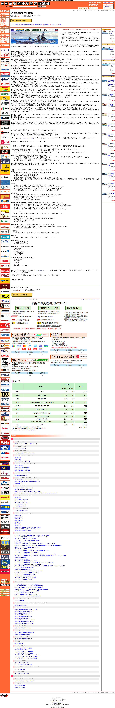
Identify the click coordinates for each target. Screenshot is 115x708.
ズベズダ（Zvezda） (5, 280)
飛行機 (6, 3)
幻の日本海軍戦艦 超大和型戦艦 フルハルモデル (25, 620)
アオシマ (16, 455)
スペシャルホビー (5, 275)
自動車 (14, 3)
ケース (44, 3)
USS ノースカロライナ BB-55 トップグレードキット (26, 443)
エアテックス (5, 127)
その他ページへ (5, 32)
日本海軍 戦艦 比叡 (19, 643)
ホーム (73, 692)
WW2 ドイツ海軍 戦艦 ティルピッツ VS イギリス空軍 (26, 594)
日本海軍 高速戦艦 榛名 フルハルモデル (23, 613)
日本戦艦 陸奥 (18, 459)
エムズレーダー (5, 581)
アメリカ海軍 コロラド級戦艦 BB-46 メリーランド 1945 (26, 552)
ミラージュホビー (5, 487)
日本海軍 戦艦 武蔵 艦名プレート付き (23, 628)
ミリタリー (21, 441)
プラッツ (5, 409)
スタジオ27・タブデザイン (5, 270)
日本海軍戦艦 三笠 (18, 483)
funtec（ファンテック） (5, 384)
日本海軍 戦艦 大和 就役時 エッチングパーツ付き (25, 569)
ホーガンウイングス (5, 433)
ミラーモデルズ (5, 492)
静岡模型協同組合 (5, 246)
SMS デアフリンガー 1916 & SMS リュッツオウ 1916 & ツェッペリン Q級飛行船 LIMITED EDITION (36, 493)
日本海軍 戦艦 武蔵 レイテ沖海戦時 (22, 559)
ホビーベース (5, 447)
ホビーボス (5, 452)
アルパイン (5, 93)
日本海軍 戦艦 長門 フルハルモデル (22, 614)
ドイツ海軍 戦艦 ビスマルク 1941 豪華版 (23, 648)
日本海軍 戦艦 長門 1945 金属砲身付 (22, 469)
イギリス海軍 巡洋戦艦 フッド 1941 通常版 (24, 651)
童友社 (16, 671)
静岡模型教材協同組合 (19, 666)
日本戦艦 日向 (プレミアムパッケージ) (23, 530)
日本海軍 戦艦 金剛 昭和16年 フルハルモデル (24, 621)
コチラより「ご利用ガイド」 (30, 430)
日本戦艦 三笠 (18, 525)
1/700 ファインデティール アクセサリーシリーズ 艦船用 (35, 602)
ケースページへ (5, 42)
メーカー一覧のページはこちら (5, 50)
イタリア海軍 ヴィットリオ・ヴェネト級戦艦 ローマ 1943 (27, 540)
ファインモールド (18, 598)
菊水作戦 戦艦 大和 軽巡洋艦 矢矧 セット (23, 638)
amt (5, 142)
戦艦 (60, 24)
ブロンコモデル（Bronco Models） (5, 413)
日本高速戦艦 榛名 (18, 518)
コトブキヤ (5, 221)
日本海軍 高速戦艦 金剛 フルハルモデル (23, 611)
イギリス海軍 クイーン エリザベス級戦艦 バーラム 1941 (27, 572)
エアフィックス (5, 132)
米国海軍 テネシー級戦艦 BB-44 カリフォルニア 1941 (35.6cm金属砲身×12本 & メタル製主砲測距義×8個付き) (38, 545)
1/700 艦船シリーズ (26, 508)
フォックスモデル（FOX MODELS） (5, 394)
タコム (16, 485)
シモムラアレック (5, 256)
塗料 (31, 3)
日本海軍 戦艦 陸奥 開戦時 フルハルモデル (24, 616)
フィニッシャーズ (5, 389)
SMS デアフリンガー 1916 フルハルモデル (24, 487)
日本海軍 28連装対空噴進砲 (20, 605)
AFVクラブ (5, 137)
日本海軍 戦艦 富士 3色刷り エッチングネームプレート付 (27, 479)
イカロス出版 (5, 103)
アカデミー (5, 74)
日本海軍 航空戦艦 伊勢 (27, 24)
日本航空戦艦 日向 (112, 48)
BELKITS (5, 423)
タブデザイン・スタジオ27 (5, 296)
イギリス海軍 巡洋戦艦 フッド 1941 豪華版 (24, 653)
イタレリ (5, 108)
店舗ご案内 (5, 590)
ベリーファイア (18, 660)
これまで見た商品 (83, 8)
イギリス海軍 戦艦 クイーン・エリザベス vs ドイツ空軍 (26, 592)
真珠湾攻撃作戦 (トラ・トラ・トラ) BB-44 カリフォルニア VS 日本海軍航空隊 (31, 589)
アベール (5, 89)
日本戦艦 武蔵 (18, 497)
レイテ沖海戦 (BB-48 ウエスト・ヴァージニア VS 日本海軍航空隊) (29, 587)
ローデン (5, 571)
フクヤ (5, 399)
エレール (5, 166)
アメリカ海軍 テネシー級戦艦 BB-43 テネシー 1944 (26, 560)
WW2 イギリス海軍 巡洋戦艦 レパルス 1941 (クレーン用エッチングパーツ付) (31, 537)
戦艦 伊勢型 (46, 24)
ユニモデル (5, 537)
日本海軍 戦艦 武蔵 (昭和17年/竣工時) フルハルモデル (26, 609)
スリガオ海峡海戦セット (20, 669)
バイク (19, 3)
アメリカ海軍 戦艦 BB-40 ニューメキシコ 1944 (25, 453)
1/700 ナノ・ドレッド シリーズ (29, 598)
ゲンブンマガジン (5, 211)
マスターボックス (5, 468)
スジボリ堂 (5, 266)
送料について (5, 593)
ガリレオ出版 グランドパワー (5, 196)
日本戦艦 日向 (18, 523)
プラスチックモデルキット (27, 678)
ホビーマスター (5, 457)
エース (5, 147)
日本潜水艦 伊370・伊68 (111, 95)
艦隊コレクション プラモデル (25, 473)
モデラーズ (5, 507)
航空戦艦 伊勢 (17, 24)
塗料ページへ (5, 35)
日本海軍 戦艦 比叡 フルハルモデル (22, 618)
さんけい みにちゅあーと (5, 232)
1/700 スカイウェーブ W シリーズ (28, 533)
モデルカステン (5, 516)
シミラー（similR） (5, 251)
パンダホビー (5, 360)
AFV (5, 14)
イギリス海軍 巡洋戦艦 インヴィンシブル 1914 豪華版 (26, 656)
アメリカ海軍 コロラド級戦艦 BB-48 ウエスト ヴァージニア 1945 (28, 564)
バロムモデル (5, 350)
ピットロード (17, 533)
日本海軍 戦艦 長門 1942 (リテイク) (22, 461)
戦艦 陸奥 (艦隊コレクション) (21, 475)
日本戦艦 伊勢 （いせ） (28, 138)
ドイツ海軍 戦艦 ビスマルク (21, 448)
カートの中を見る (93, 8)
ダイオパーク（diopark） (5, 286)
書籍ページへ (5, 45)
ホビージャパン (5, 442)
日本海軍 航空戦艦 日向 (20, 687)
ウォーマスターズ (5, 123)
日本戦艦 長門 (18, 457)
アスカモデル (5, 84)
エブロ (5, 161)
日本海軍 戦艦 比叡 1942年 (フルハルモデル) (24, 623)
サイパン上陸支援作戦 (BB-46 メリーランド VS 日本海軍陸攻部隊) (29, 585)
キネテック (5, 192)
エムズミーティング (5, 584)
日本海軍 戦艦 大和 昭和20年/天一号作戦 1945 (24, 632)
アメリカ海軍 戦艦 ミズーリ (21, 501)
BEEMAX (5, 370)
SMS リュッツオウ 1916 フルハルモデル (23, 489)
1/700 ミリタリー (21, 485)
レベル (5, 566)
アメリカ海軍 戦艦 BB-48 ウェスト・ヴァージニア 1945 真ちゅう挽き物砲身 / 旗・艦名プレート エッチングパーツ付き (40, 565)
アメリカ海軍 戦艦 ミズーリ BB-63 (22, 662)
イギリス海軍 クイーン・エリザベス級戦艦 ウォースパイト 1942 (28, 571)
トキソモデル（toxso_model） (5, 315)
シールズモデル (18, 477)
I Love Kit (17, 441)
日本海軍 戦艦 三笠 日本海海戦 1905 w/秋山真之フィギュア (27, 528)
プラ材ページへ (5, 40)
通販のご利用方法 (108, 2)
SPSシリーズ (24, 581)
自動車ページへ (5, 21)
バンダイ (5, 355)
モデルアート (5, 512)
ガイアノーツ (5, 177)
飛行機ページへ (5, 17)
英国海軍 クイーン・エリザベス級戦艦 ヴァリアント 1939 (27, 547)
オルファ (5, 171)
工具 (35, 3)
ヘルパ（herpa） (5, 428)
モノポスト (5, 526)
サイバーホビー (5, 227)
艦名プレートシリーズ (22, 683)
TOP (6, 6)
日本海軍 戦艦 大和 (19, 465)
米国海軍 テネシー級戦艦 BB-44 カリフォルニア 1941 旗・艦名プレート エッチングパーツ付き (35, 543)
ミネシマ (5, 483)
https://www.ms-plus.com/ (57, 702)
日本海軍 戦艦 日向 (38, 24)
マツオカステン (5, 473)
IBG (5, 60)
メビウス (5, 497)
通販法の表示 (5, 595)
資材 (40, 3)
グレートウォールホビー (5, 201)
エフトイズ (5, 156)
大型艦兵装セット (38, 270)
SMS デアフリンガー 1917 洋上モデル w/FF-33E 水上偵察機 (27, 491)
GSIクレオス (5, 237)
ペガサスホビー (5, 418)
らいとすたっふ (5, 552)
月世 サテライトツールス (5, 206)
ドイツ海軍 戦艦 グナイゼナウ (21, 510)
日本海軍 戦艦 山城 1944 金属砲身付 (22, 467)
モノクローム (5, 521)
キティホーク (5, 187)
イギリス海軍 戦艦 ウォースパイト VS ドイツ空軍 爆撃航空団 (28, 596)
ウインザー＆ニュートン (5, 113)
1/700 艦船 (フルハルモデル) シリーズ (27, 463)
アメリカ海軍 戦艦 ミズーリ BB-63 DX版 (23, 664)
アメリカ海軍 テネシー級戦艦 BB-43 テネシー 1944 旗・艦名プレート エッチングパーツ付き (34, 562)
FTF (5, 152)
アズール (5, 79)
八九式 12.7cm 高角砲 (19, 600)
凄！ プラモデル (21, 671)
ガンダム (27, 3)
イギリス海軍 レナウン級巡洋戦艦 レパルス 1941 (25, 576)
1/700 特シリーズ (21, 630)
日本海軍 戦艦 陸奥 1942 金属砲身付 (22, 470)
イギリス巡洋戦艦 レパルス (20, 506)
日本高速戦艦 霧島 (18, 520)
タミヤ (16, 495)
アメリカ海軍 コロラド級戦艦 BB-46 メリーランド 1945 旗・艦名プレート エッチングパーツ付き (35, 554)
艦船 (78, 692)
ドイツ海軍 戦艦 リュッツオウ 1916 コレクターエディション (27, 654)
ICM (5, 55)
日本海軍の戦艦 (54, 24)
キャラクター (23, 3)
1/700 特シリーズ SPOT (23, 636)
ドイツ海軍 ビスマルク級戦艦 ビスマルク (23, 548)
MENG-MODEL (18, 446)
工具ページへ (5, 38)
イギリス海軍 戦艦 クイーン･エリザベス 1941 (24, 567)
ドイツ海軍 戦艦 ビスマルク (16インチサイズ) (24, 681)
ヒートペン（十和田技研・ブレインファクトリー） (5, 365)
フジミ (16, 607)
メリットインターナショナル (5, 502)
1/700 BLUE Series (27, 450)
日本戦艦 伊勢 (18, 522)
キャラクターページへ (5, 27)
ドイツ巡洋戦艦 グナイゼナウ (21, 499)
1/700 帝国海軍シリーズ (23, 607)
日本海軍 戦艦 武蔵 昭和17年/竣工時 (22, 634)
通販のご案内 (5, 591)
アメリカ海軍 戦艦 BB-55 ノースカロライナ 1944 (25, 538)
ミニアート (5, 478)
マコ (5, 463)
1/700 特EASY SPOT (22, 625)
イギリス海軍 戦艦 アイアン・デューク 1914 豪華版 (26, 658)
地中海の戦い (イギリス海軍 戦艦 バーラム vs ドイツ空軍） (27, 590)
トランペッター (18, 508)
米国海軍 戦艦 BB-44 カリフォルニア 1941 (24, 542)
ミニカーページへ (5, 30)
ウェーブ (5, 118)
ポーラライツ (5, 438)
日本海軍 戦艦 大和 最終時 (20, 557)
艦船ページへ (5, 19)
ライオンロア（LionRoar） (5, 547)
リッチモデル (5, 561)
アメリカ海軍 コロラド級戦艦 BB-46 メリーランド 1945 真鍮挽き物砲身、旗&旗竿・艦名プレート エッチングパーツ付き (40, 555)
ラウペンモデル (5, 557)
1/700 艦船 (24, 446)
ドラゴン (5, 330)
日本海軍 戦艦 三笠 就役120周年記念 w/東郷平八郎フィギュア (28, 527)
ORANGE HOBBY (18, 450)
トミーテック (5, 320)
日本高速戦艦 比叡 (18, 517)
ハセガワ (13, 289)
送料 (108, 4)
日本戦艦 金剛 (18, 515)
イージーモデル (5, 98)
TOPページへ (4, 11)
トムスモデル (5, 325)
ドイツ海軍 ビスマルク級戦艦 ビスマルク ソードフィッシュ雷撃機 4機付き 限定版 (32, 550)
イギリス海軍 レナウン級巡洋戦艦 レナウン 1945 (25, 574)
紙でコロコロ (5, 182)
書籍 (48, 3)
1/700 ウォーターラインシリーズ (22, 15)
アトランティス (18, 678)
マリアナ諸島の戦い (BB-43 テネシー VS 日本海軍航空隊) (27, 584)
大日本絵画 (5, 291)
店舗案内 (108, 8)
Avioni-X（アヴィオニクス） (5, 64)
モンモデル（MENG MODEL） (5, 531)
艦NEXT (19, 641)
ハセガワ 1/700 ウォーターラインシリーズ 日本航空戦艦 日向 (24, 299)
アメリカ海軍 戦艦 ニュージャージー (22, 502)
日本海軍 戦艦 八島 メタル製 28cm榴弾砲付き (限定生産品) (27, 481)
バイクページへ (5, 23)
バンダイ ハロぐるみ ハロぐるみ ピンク (90, 299)
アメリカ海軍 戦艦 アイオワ (21, 504)
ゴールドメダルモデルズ (5, 216)
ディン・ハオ (5, 306)
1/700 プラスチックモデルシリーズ (29, 477)
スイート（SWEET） (5, 261)
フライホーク (17, 645)
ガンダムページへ (5, 25)
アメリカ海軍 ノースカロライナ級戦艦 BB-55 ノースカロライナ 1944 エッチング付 (32, 535)
